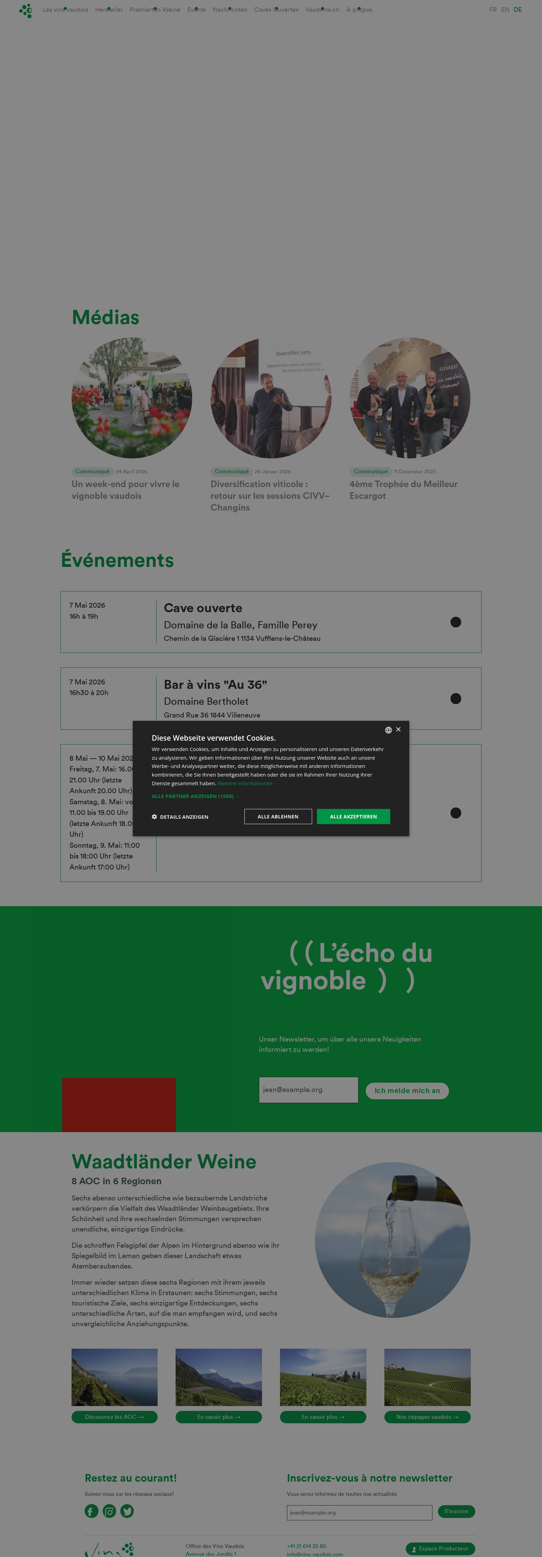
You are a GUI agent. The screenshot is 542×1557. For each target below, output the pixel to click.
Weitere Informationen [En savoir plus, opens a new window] (245, 782)
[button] (271, 795)
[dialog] (271, 778)
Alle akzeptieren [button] (353, 816)
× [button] (398, 729)
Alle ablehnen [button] (278, 816)
